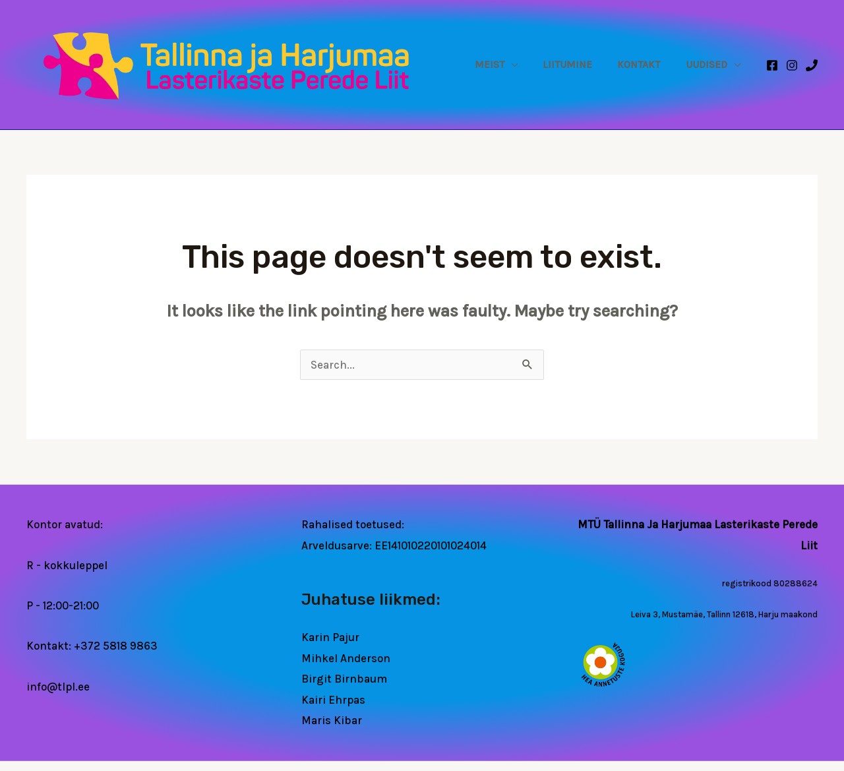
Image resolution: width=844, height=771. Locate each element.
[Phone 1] (812, 65)
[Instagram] (792, 65)
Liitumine (580, 65)
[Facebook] (772, 65)
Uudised (709, 65)
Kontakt (646, 65)
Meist (507, 65)
